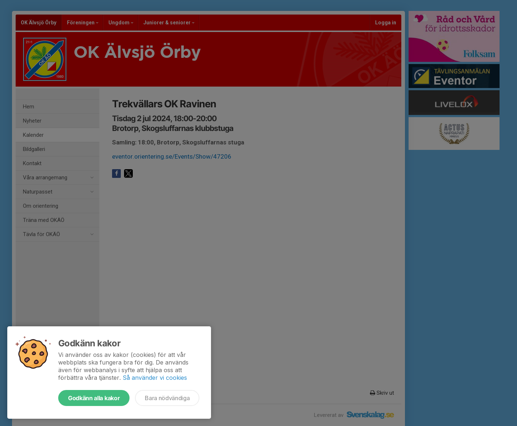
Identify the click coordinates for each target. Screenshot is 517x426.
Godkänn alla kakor (94, 398)
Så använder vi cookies (155, 377)
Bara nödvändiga (167, 398)
